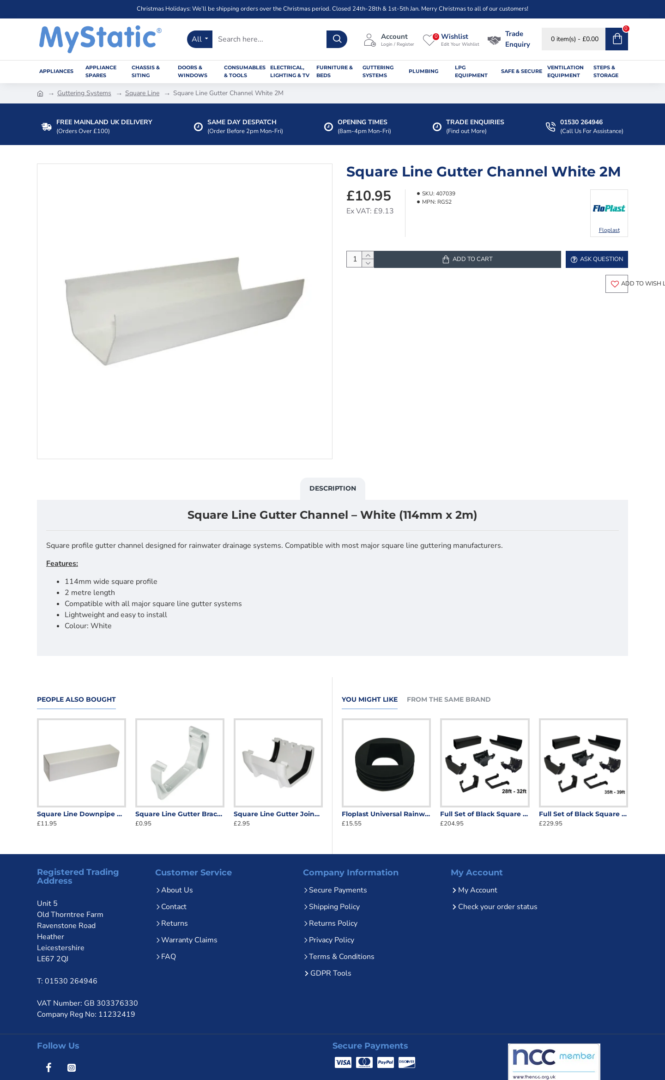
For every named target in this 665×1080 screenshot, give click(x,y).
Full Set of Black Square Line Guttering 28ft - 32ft (484, 814)
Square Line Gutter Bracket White (179, 814)
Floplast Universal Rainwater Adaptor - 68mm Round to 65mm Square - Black (386, 814)
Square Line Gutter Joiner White (278, 814)
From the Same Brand (449, 700)
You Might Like (370, 700)
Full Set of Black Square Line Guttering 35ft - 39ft (583, 814)
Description (332, 493)
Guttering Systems (84, 93)
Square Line (142, 93)
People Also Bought (76, 700)
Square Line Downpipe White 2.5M (81, 814)
